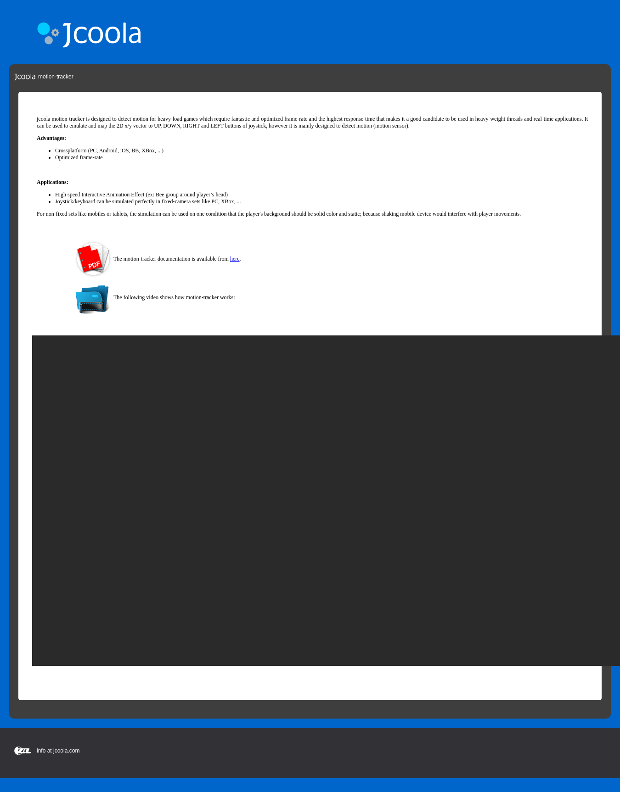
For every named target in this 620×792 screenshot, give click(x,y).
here (235, 259)
